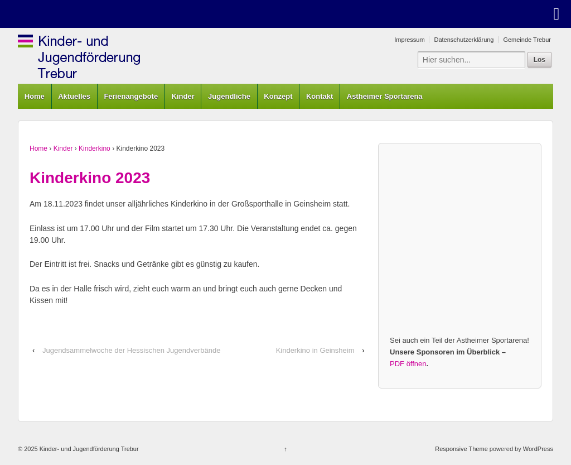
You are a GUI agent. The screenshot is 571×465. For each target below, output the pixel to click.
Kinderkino (94, 148)
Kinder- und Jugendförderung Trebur (88, 448)
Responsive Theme (461, 448)
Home (35, 96)
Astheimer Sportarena (385, 96)
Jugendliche (229, 96)
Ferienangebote (131, 96)
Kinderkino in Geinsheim (315, 350)
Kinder (183, 96)
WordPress (538, 448)
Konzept (278, 96)
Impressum (409, 39)
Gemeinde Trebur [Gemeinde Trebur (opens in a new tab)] (527, 39)
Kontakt (319, 96)
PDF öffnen (408, 363)
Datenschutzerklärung (463, 39)
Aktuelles (74, 96)
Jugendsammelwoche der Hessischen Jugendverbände (131, 350)
